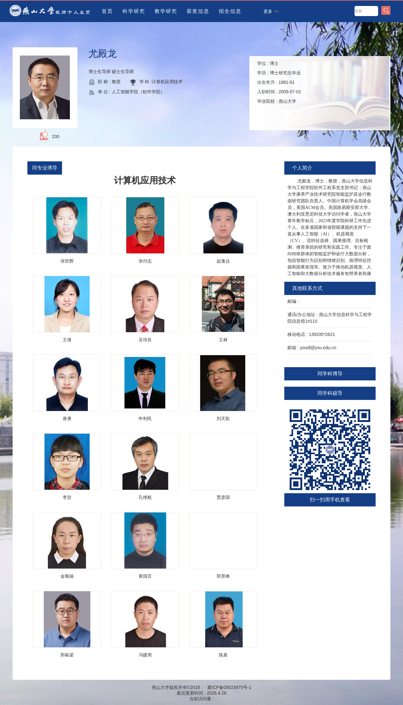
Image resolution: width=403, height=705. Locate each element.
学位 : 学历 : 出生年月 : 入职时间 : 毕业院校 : (279, 82)
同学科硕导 (330, 393)
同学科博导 (330, 373)
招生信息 (230, 11)
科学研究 (133, 11)
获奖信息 (198, 11)
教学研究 (166, 11)
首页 (107, 11)
